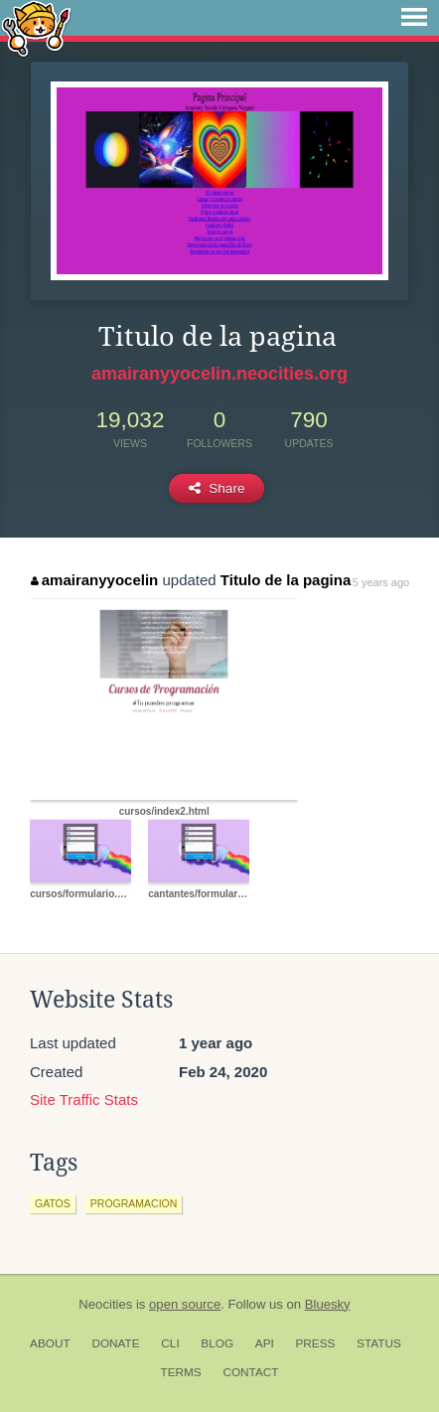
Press (315, 1343)
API (264, 1343)
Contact (250, 1372)
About (50, 1343)
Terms (180, 1372)
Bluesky (328, 1304)
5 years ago (381, 582)
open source (184, 1304)
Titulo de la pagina (285, 579)
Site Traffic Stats (84, 1099)
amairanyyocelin (94, 579)
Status (379, 1343)
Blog (217, 1343)
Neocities (105, 1304)
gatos (53, 1203)
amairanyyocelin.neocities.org (219, 374)
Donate (115, 1343)
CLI (170, 1343)
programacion (134, 1203)
